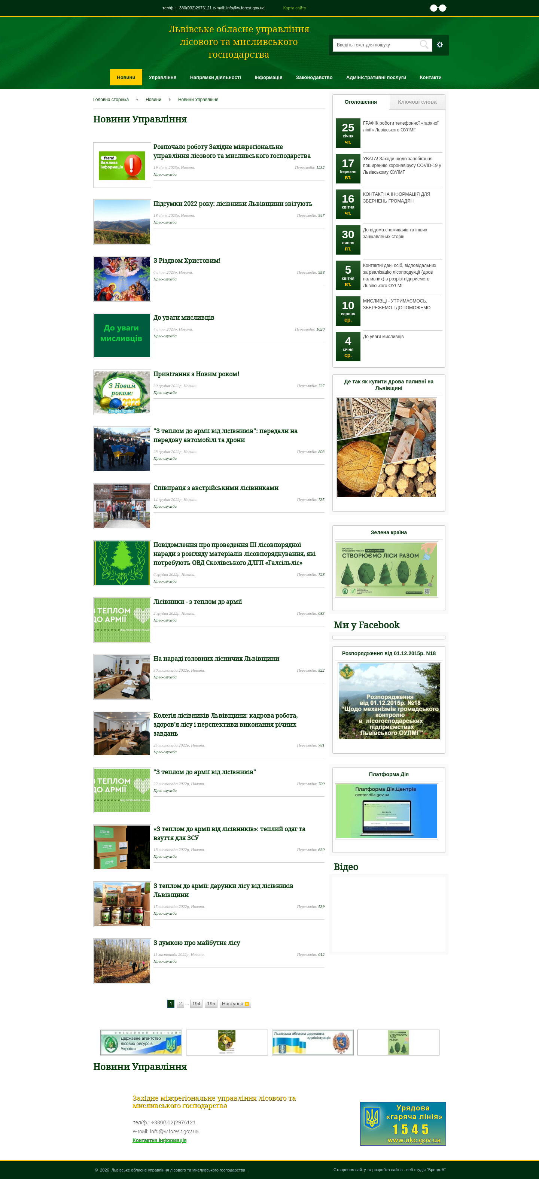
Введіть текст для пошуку (363, 45)
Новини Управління (198, 99)
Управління (163, 77)
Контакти (431, 77)
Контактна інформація (159, 1140)
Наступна (235, 1003)
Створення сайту (350, 1169)
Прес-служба (165, 174)
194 (196, 1003)
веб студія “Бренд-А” (426, 1169)
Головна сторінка (111, 99)
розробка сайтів (387, 1169)
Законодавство (314, 77)
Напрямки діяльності (215, 77)
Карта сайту (294, 8)
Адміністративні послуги (376, 77)
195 (211, 1003)
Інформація (268, 77)
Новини (126, 77)
